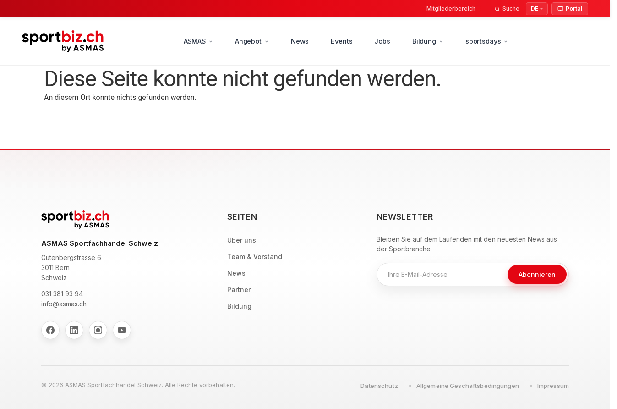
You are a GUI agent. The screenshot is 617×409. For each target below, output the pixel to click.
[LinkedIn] (74, 330)
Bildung (427, 41)
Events (341, 41)
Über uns (241, 240)
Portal (569, 8)
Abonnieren (537, 274)
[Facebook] (50, 330)
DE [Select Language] (534, 8)
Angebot (252, 41)
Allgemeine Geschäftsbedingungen (467, 385)
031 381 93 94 (62, 294)
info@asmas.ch (64, 304)
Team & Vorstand (254, 256)
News (300, 41)
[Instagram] (98, 330)
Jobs (382, 41)
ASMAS (198, 41)
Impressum (553, 385)
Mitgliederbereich (450, 8)
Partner (239, 289)
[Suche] (507, 8)
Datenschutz (379, 385)
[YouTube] (122, 330)
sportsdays (486, 41)
